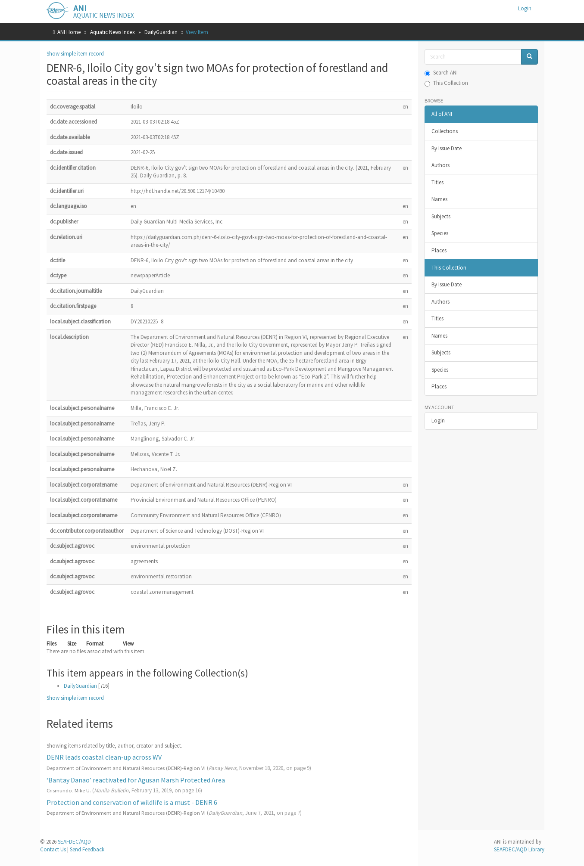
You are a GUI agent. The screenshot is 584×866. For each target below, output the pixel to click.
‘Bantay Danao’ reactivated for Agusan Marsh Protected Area (136, 780)
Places (439, 250)
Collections (444, 131)
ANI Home (69, 32)
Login (438, 420)
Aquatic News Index (112, 32)
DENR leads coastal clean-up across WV (104, 757)
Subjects (440, 216)
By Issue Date (446, 148)
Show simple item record (75, 53)
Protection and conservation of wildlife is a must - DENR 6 (132, 802)
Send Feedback (87, 849)
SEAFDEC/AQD (74, 841)
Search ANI (441, 72)
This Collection (446, 83)
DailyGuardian (161, 32)
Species (439, 233)
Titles (437, 182)
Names (439, 199)
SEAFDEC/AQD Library (519, 849)
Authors (440, 165)
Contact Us (53, 849)
